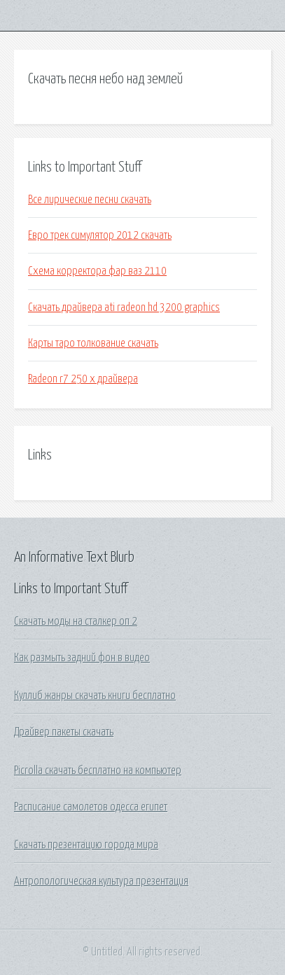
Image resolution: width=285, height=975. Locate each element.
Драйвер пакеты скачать (63, 732)
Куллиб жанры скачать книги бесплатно (95, 695)
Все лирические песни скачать (89, 199)
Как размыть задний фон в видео (82, 657)
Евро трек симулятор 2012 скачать (100, 235)
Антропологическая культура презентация (101, 881)
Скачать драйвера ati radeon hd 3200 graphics (124, 307)
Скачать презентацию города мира (86, 844)
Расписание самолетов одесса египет (90, 807)
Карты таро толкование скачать (93, 343)
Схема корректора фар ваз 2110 (97, 271)
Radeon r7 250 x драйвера (83, 379)
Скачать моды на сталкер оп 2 (75, 621)
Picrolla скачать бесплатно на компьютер (97, 770)
